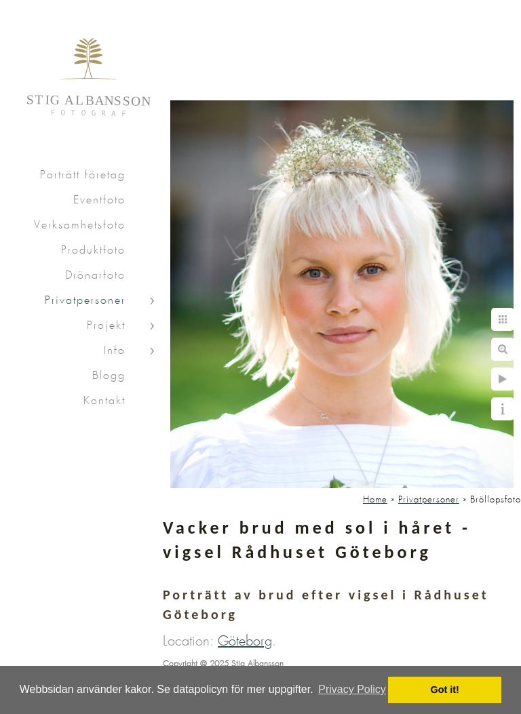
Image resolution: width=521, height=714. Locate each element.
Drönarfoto (95, 275)
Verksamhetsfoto (80, 225)
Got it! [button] (445, 689)
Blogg (109, 376)
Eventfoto (99, 200)
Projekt (106, 326)
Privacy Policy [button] (352, 689)
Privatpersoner (85, 300)
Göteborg (245, 641)
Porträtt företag (83, 175)
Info (115, 351)
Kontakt (104, 401)
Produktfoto (93, 250)
